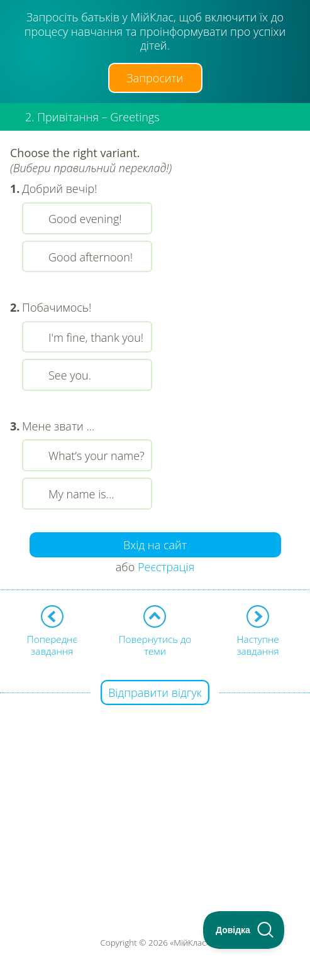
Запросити (155, 77)
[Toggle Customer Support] (244, 930)
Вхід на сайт (155, 544)
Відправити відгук (155, 692)
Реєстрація (166, 566)
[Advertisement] (155, 782)
